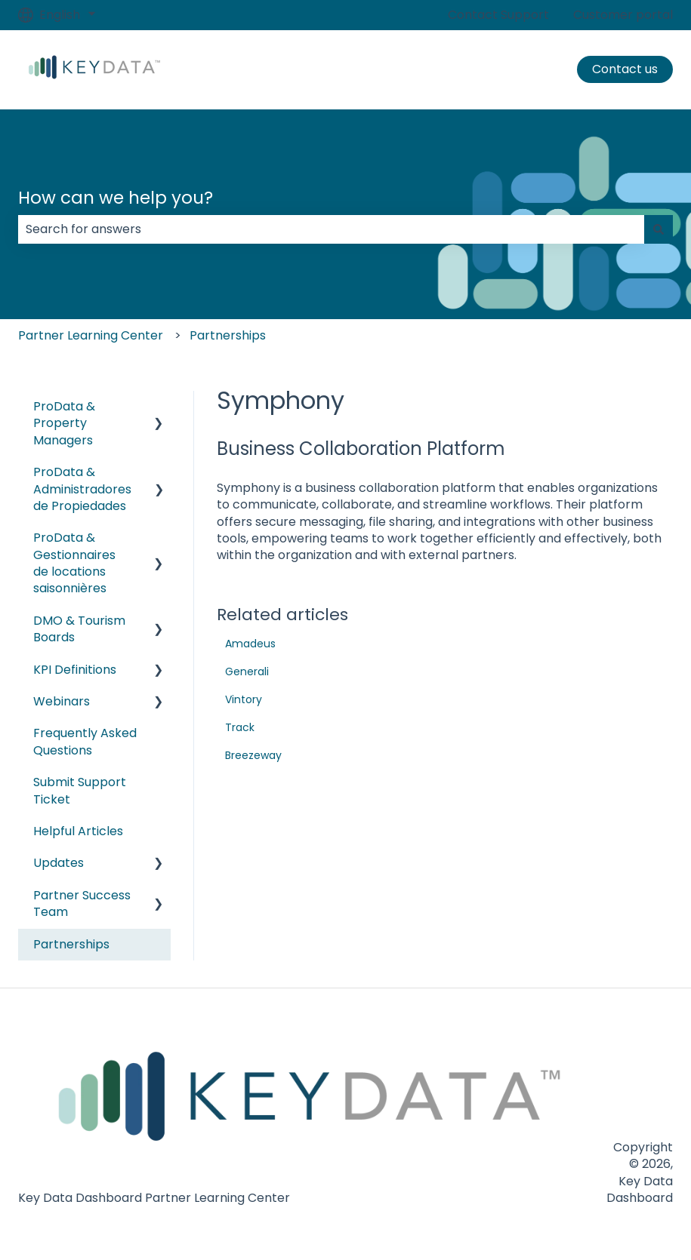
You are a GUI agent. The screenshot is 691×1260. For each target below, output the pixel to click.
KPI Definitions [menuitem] (74, 669)
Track (239, 727)
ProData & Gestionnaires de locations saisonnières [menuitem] (74, 563)
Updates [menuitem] (58, 862)
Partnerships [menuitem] (71, 944)
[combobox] (331, 229)
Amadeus (250, 643)
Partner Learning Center (90, 335)
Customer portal (623, 15)
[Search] (658, 229)
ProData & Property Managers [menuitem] (64, 423)
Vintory (243, 699)
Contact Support (498, 15)
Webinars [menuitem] (61, 701)
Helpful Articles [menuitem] (78, 831)
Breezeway (253, 755)
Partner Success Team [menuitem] (82, 903)
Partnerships (228, 335)
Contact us (625, 69)
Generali (247, 671)
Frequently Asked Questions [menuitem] (85, 741)
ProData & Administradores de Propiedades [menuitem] (82, 489)
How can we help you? (115, 198)
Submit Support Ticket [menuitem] (79, 790)
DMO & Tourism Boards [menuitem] (79, 629)
